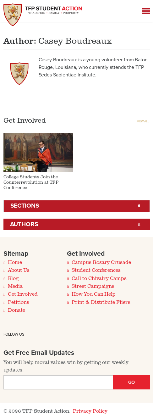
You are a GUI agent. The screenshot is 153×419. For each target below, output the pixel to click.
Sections (25, 206)
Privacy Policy (90, 410)
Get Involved (22, 293)
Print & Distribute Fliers (101, 302)
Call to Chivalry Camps (99, 278)
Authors (24, 224)
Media (15, 285)
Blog (13, 278)
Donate (16, 309)
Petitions (18, 302)
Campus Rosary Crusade (101, 262)
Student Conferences (96, 269)
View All (143, 121)
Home (15, 262)
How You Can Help (94, 293)
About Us (19, 269)
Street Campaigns (93, 285)
